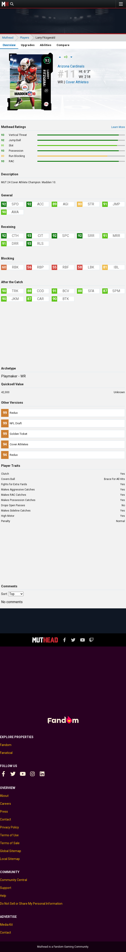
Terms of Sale (10, 843)
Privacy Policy (9, 827)
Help (3, 895)
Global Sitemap (10, 851)
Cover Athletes (77, 82)
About (4, 795)
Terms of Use (9, 835)
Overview (9, 45)
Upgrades (28, 45)
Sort (4, 594)
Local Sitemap (10, 859)
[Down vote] (71, 57)
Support (5, 888)
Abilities (45, 45)
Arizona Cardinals (71, 66)
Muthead (5, 4)
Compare (63, 45)
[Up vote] (60, 57)
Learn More (118, 127)
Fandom (5, 745)
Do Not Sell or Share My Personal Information (31, 903)
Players (24, 37)
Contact (5, 819)
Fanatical (6, 753)
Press (4, 811)
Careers (5, 803)
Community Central (13, 880)
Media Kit (6, 924)
